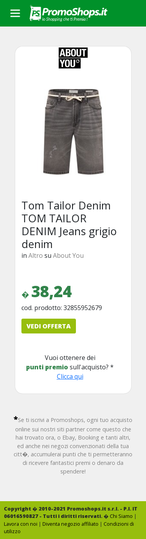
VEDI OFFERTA (48, 326)
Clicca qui (70, 376)
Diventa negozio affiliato (70, 523)
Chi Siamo (121, 515)
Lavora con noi (20, 523)
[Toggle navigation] (15, 13)
